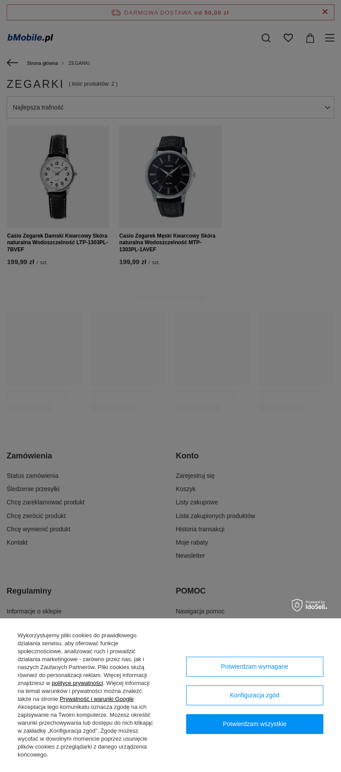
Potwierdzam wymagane (255, 666)
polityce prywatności (77, 683)
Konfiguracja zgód (254, 695)
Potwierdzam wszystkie (255, 723)
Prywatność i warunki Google (97, 699)
